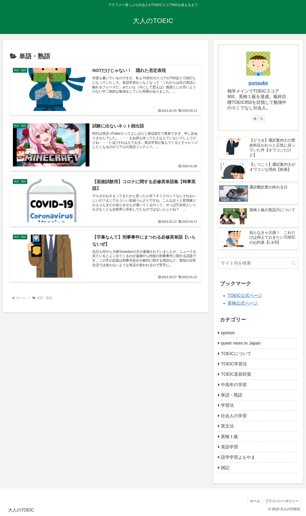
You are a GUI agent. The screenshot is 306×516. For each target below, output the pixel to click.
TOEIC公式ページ (245, 295)
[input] (258, 263)
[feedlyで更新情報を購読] (255, 118)
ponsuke (258, 83)
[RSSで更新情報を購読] (261, 118)
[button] (293, 263)
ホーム (255, 501)
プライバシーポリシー (282, 501)
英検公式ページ (243, 303)
